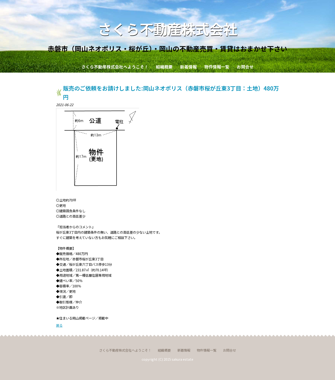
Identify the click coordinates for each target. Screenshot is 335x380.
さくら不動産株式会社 (167, 28)
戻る (59, 325)
